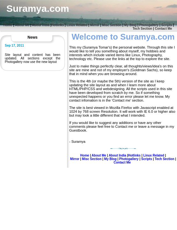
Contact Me (163, 28)
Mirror (95, 25)
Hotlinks (57, 25)
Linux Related (77, 25)
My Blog (130, 25)
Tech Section (142, 28)
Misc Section (112, 25)
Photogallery (149, 25)
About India (40, 25)
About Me (22, 25)
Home (8, 25)
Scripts (166, 25)
